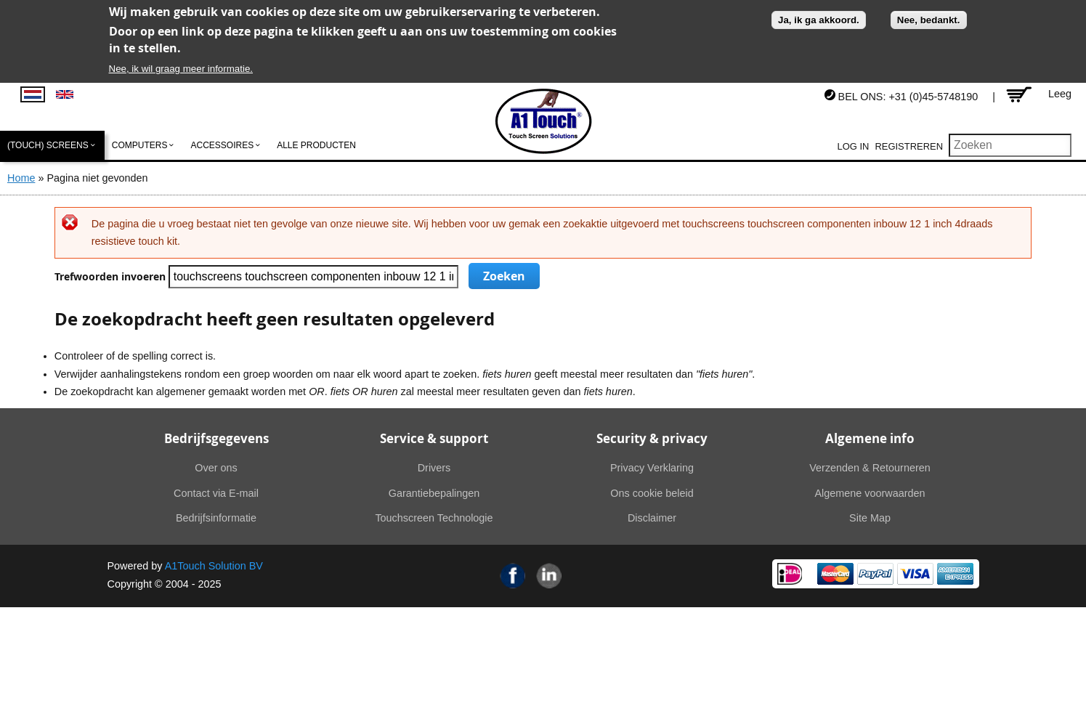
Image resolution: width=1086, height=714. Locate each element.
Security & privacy (652, 438)
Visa (915, 574)
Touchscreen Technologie (434, 518)
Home (21, 178)
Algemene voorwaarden (870, 493)
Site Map (870, 518)
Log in (854, 146)
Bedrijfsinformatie (216, 518)
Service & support (434, 438)
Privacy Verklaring (652, 468)
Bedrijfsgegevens (216, 438)
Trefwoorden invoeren (111, 276)
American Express (955, 574)
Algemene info (870, 438)
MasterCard (835, 574)
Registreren (909, 146)
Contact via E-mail (216, 493)
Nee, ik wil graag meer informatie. (181, 68)
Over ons (216, 468)
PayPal (875, 574)
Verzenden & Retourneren (869, 468)
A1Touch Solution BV (214, 566)
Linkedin (549, 575)
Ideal (789, 574)
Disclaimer (652, 518)
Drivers (434, 468)
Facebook (513, 575)
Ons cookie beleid (651, 493)
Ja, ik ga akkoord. (818, 20)
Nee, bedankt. (928, 20)
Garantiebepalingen (434, 493)
